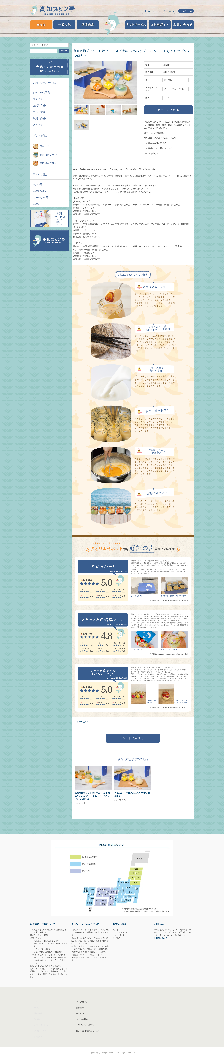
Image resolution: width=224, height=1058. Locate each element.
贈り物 (37, 1019)
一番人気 (38, 1007)
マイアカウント (153, 11)
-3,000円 (37, 184)
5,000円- (37, 204)
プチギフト (39, 99)
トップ (37, 1002)
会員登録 (80, 1007)
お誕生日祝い (40, 105)
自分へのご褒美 (41, 92)
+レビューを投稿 (80, 721)
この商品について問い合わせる (158, 148)
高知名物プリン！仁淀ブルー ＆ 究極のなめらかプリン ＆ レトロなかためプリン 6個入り (92, 796)
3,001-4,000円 (40, 191)
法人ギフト (39, 125)
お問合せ (38, 1037)
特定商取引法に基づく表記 (88, 1031)
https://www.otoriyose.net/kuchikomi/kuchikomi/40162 (171, 707)
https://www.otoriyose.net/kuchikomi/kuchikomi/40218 (171, 654)
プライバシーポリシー (86, 1025)
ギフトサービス (41, 1025)
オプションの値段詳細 (154, 133)
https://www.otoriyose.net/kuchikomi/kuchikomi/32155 (171, 600)
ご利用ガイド (40, 1031)
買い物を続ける (151, 153)
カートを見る (82, 1019)
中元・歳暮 (39, 112)
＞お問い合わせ (160, 938)
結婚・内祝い (40, 118)
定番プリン (46, 146)
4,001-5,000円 (40, 197)
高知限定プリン (48, 154)
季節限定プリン (48, 163)
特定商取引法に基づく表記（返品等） (161, 138)
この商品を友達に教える (155, 143)
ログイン (170, 11)
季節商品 (38, 1013)
